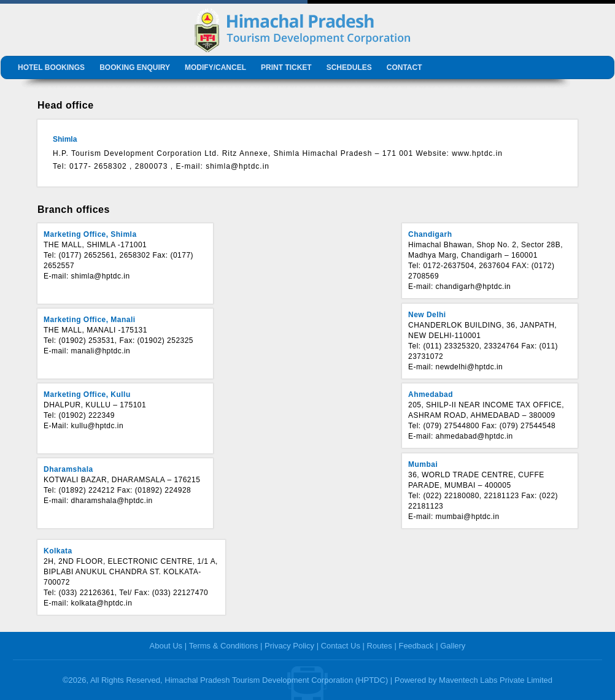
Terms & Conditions (223, 645)
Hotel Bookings (51, 67)
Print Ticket (286, 67)
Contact (404, 67)
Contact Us (340, 645)
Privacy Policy (289, 645)
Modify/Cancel (215, 67)
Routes (379, 645)
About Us (166, 645)
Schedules (349, 67)
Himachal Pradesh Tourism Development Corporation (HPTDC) (276, 680)
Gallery (452, 645)
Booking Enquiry (134, 67)
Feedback (415, 645)
